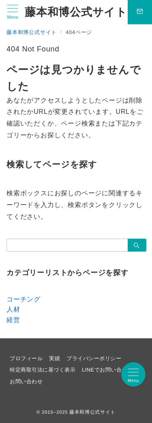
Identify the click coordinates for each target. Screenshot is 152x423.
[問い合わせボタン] (139, 12)
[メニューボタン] (12, 12)
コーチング (23, 299)
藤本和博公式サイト (76, 12)
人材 (13, 309)
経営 (13, 319)
